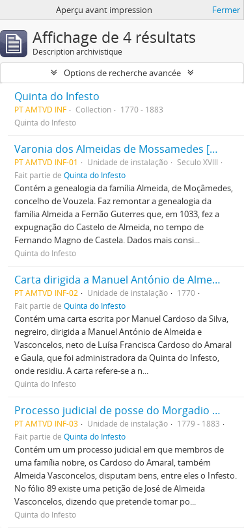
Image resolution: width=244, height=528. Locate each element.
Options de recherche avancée (122, 73)
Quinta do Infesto (57, 96)
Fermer (226, 10)
